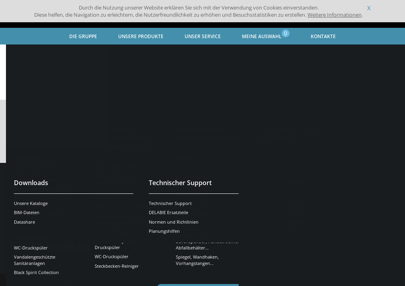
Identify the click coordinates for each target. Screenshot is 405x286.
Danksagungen (158, 268)
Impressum (125, 268)
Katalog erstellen (356, 131)
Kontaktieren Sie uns (275, 198)
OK (136, 203)
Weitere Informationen (335, 14)
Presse (251, 230)
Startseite (21, 53)
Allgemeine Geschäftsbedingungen (71, 268)
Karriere (253, 243)
